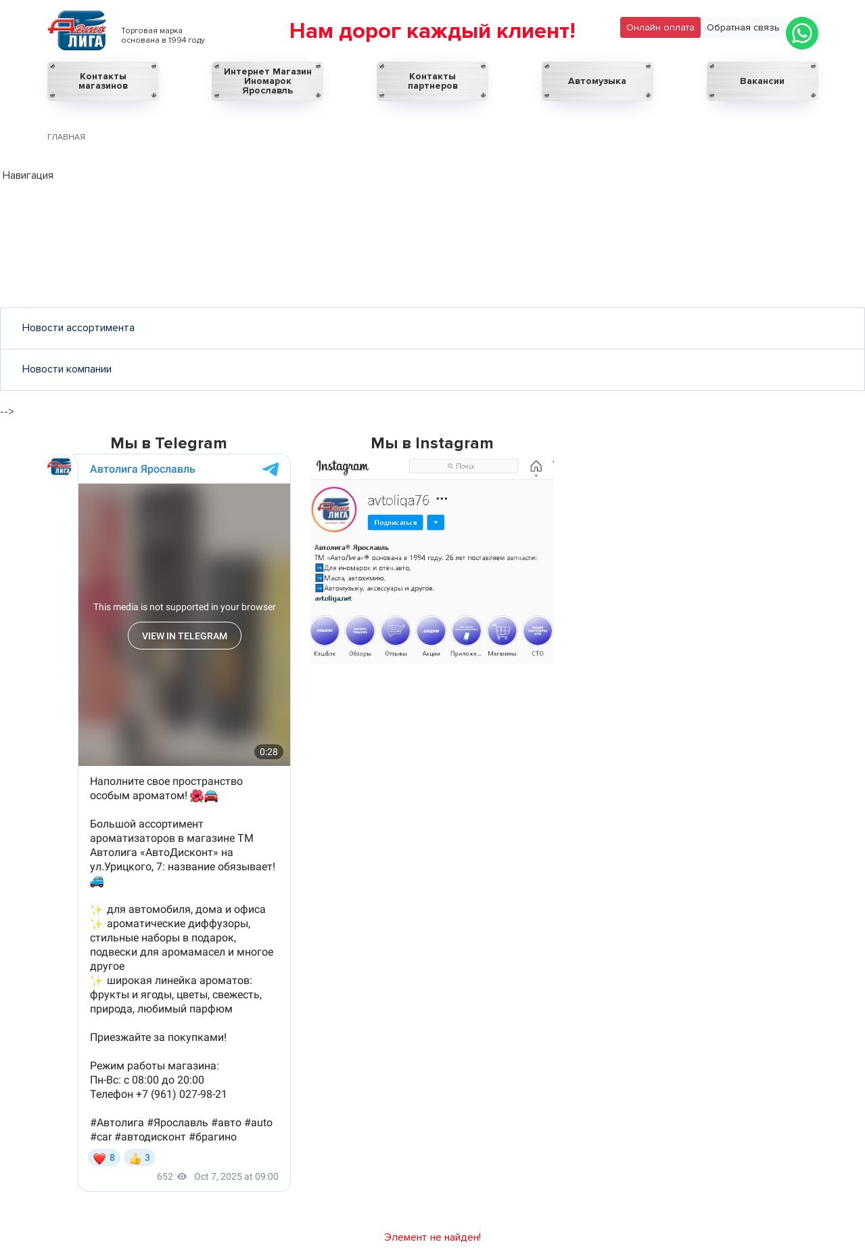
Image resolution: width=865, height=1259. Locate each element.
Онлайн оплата (660, 27)
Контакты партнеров (433, 80)
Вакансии (762, 81)
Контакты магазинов (103, 80)
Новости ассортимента (78, 328)
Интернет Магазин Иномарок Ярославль (268, 81)
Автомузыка (597, 81)
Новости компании (67, 369)
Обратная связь (743, 27)
